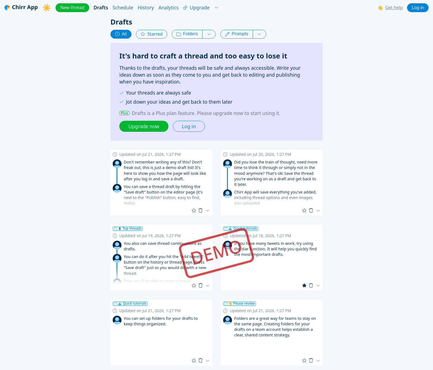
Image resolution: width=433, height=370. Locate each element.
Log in (418, 7)
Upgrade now (143, 126)
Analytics (169, 7)
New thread (72, 7)
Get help (394, 8)
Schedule (122, 7)
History (146, 7)
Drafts (101, 7)
